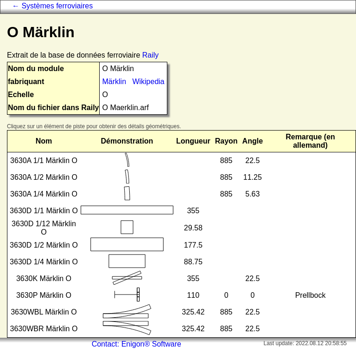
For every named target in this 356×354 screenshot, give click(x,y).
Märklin (114, 81)
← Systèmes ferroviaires (52, 6)
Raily (150, 55)
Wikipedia (148, 81)
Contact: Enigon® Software (136, 344)
